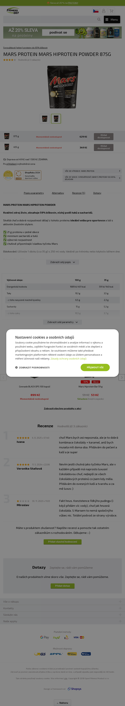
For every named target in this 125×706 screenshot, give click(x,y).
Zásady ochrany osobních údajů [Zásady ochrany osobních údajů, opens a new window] (69, 358)
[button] (32, 367)
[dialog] (62, 353)
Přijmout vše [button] (95, 367)
